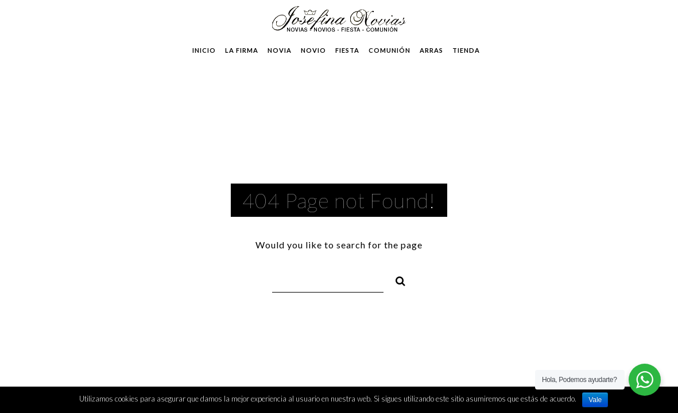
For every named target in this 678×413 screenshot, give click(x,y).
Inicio (204, 50)
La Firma (241, 50)
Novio (313, 50)
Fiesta (347, 50)
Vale (595, 400)
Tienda (466, 50)
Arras (431, 50)
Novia (280, 50)
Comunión (389, 50)
